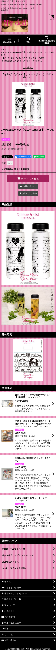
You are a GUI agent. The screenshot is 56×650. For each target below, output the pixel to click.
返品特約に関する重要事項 (15, 169)
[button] (28, 193)
